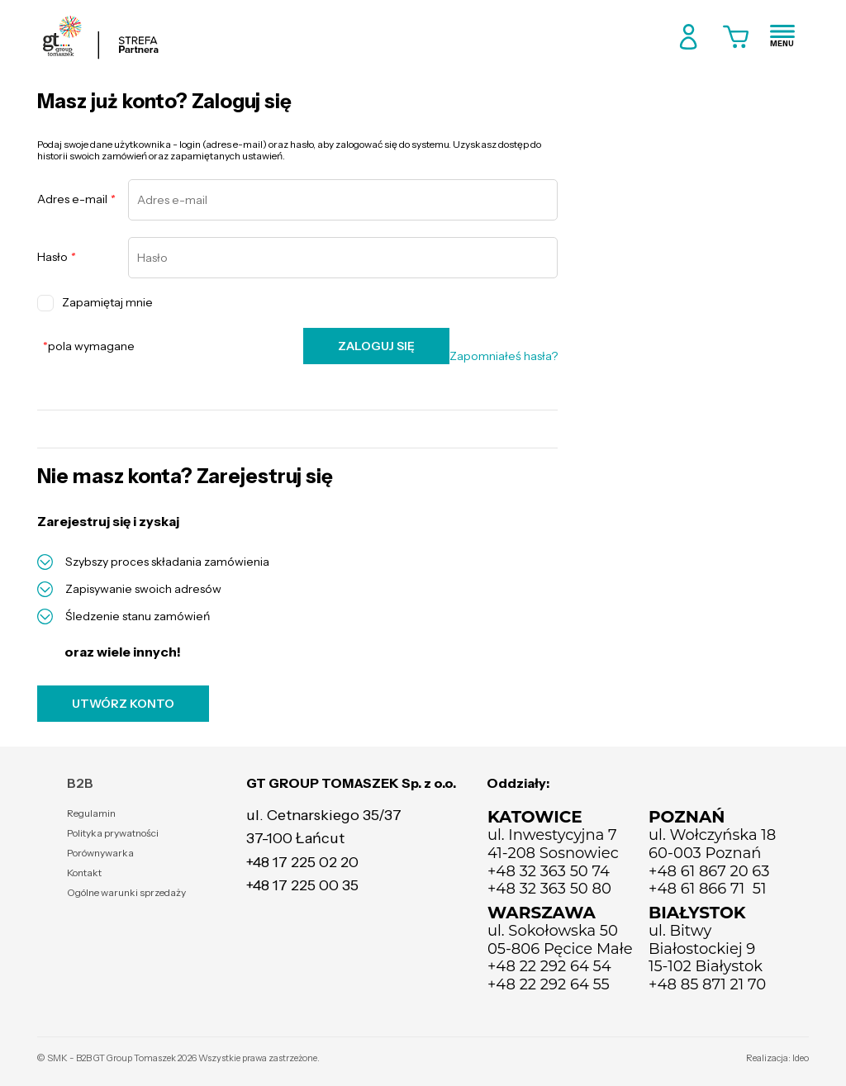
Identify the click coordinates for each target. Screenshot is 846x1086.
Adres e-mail (76, 199)
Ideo (800, 1058)
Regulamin (91, 813)
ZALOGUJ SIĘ (376, 346)
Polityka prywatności (113, 833)
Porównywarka (100, 853)
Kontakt (84, 872)
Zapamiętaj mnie (95, 303)
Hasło (56, 257)
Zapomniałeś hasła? (503, 356)
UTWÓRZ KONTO (123, 703)
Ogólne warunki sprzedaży (126, 892)
